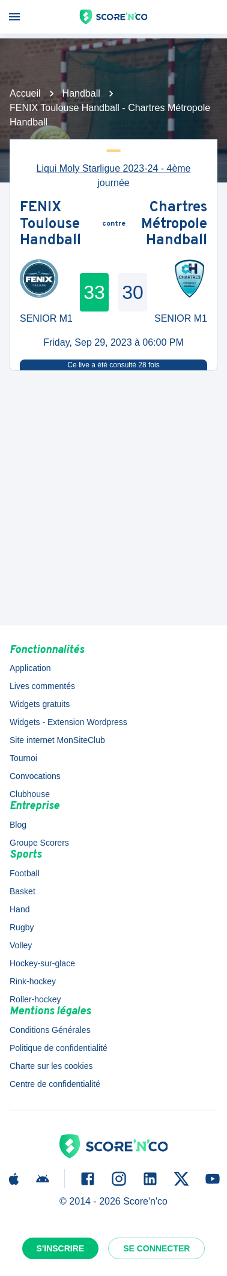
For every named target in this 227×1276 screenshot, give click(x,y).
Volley (21, 945)
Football (25, 873)
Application (30, 668)
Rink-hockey (33, 981)
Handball (81, 93)
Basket (22, 891)
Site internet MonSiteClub (57, 740)
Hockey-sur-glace (42, 963)
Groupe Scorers (39, 842)
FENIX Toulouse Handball (50, 225)
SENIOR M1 (46, 318)
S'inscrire (61, 1248)
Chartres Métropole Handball (174, 225)
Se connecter (156, 1248)
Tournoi (23, 758)
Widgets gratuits (40, 704)
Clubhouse (30, 794)
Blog (18, 824)
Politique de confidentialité (58, 1048)
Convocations (35, 776)
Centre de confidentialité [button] (55, 1084)
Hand (19, 909)
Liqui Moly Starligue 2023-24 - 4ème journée (113, 175)
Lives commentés (42, 686)
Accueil (25, 93)
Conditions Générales (50, 1030)
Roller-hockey (35, 999)
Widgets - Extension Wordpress (68, 722)
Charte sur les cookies (51, 1066)
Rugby (22, 927)
